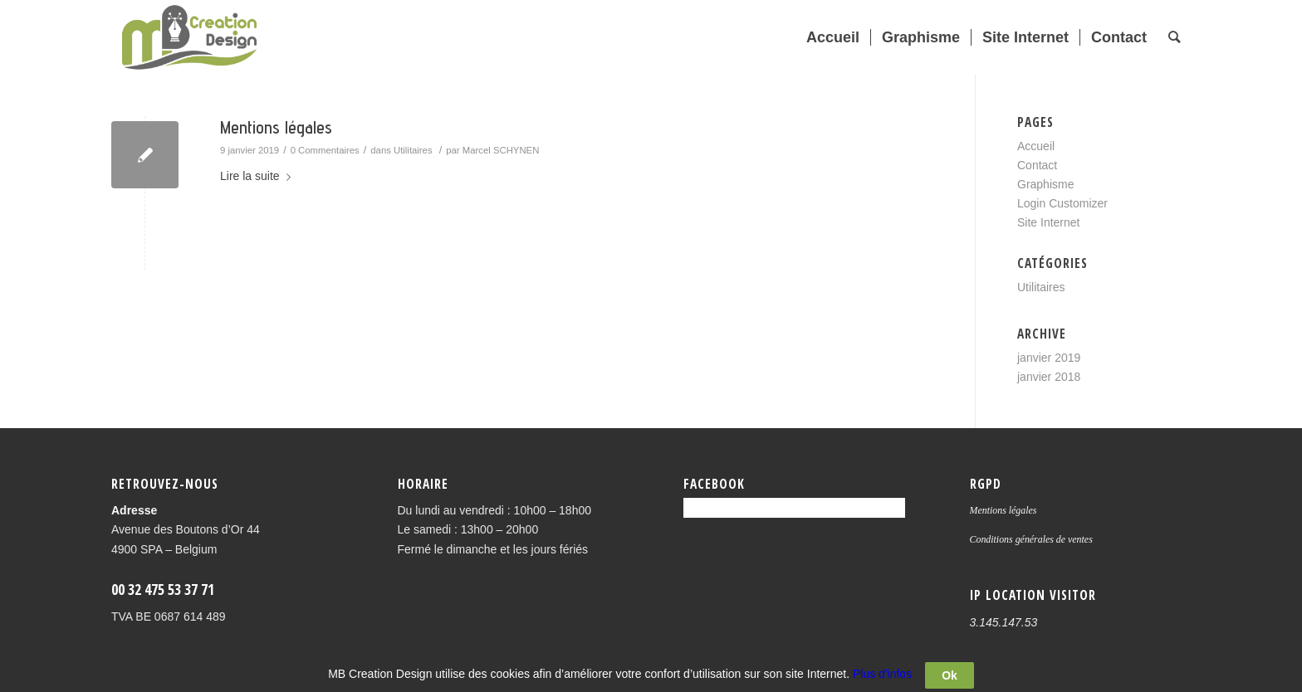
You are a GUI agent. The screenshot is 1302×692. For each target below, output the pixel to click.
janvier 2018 (1048, 376)
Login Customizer (1062, 203)
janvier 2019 (1048, 357)
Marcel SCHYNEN (501, 150)
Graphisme (1045, 184)
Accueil (1036, 146)
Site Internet (1048, 222)
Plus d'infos (882, 678)
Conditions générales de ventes (1031, 539)
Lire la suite (258, 176)
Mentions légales (276, 127)
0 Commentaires (325, 150)
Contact (1037, 165)
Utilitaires (413, 150)
